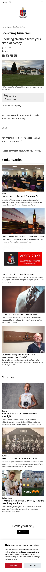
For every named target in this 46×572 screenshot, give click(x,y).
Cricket (14, 99)
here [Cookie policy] (15, 559)
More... (33, 205)
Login (5, 2)
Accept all (13, 565)
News (4, 27)
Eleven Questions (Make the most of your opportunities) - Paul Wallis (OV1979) (18, 356)
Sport (9, 27)
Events (4, 193)
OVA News (5, 456)
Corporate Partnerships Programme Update (19, 314)
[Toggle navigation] (42, 2)
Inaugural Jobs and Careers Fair (21, 196)
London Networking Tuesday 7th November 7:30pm (23, 236)
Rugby (9, 99)
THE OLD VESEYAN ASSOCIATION (19, 458)
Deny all (32, 565)
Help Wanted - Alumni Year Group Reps (18, 274)
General (4, 411)
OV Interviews (7, 498)
